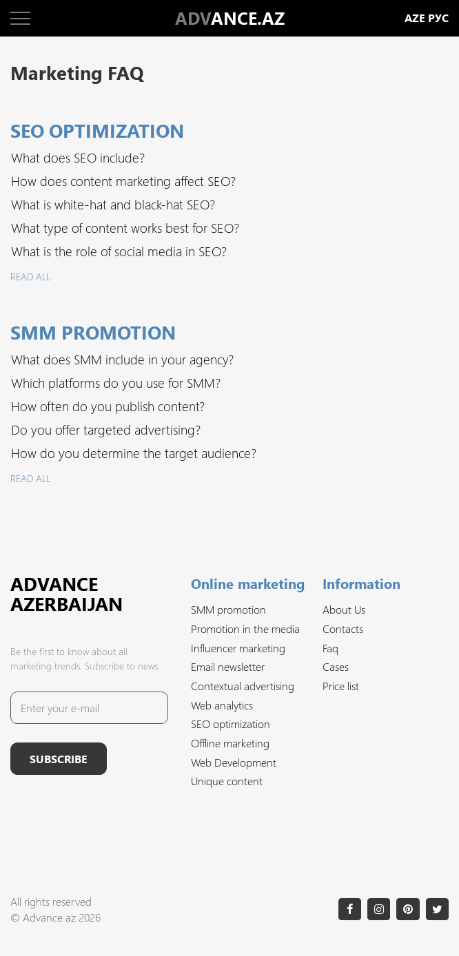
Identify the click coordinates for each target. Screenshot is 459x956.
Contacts (343, 628)
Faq (330, 648)
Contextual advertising (242, 685)
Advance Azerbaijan (66, 593)
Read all (30, 276)
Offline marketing (230, 743)
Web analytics (222, 705)
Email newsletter (228, 666)
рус (438, 18)
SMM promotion (228, 609)
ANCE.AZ (230, 18)
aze (415, 18)
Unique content (227, 780)
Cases (336, 666)
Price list (341, 685)
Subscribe (59, 758)
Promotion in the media (245, 628)
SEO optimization (230, 723)
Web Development (233, 762)
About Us (344, 609)
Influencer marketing (238, 648)
